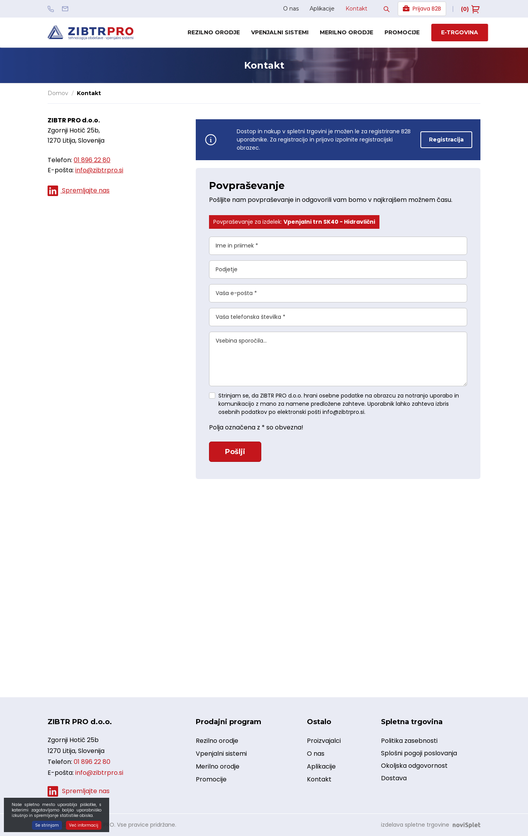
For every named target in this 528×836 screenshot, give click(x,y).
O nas (291, 8)
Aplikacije (322, 8)
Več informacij (83, 825)
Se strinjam (47, 825)
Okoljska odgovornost (414, 765)
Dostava (394, 778)
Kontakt (356, 8)
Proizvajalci (324, 741)
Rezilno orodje (214, 32)
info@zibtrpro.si (99, 170)
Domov (58, 93)
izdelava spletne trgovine (415, 825)
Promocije (402, 32)
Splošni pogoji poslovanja (419, 753)
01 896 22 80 (92, 160)
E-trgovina (459, 32)
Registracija (446, 139)
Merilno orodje (346, 32)
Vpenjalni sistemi (279, 32)
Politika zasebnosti (409, 740)
